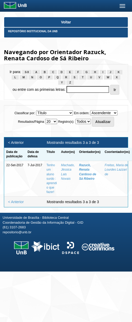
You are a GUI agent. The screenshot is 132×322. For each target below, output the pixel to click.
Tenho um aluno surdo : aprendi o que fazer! (52, 178)
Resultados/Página (31, 122)
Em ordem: (81, 113)
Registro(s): (66, 122)
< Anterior (16, 142)
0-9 (27, 72)
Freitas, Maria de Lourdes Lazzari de (116, 169)
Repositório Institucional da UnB (33, 31)
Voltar (66, 22)
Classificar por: (25, 113)
